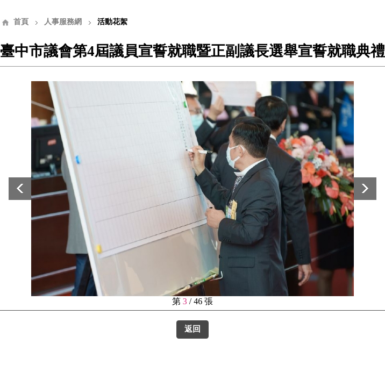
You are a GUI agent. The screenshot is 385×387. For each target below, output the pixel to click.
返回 (192, 329)
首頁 (20, 22)
